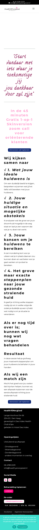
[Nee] (36, 522)
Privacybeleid (22, 527)
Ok (14, 527)
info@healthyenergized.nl (15, 468)
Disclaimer (8, 512)
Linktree (8, 491)
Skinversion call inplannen (19, 150)
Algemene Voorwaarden (24, 512)
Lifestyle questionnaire (14, 501)
